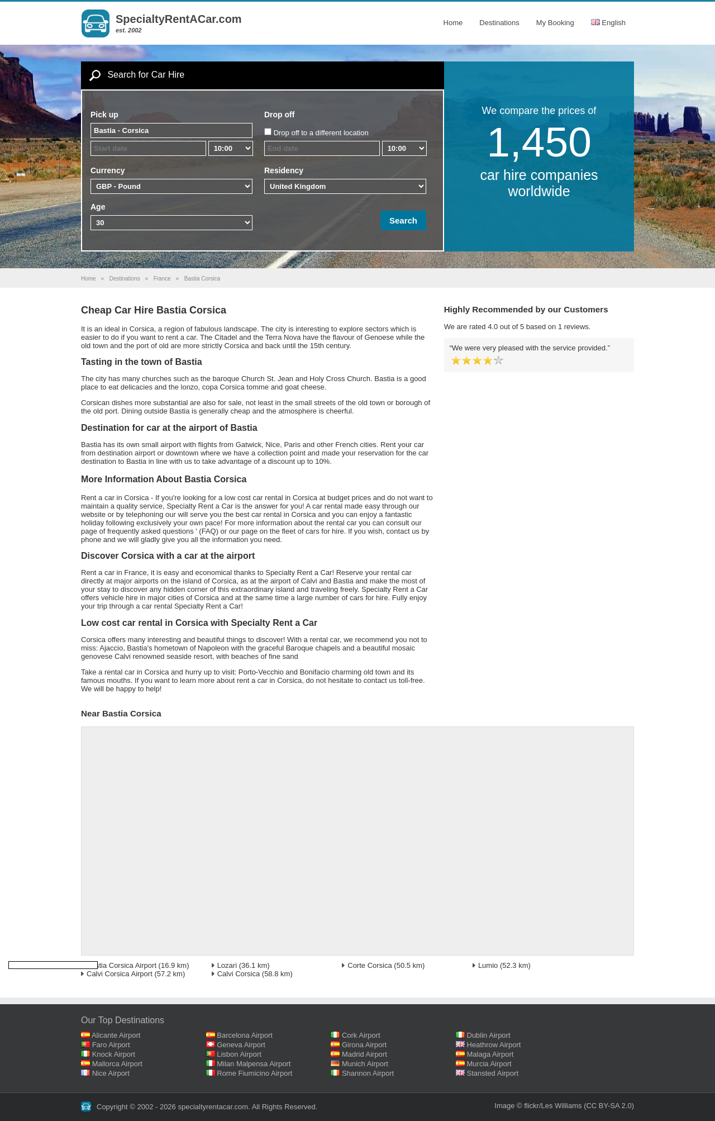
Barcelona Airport (245, 1035)
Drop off (279, 114)
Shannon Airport (368, 1073)
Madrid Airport (364, 1054)
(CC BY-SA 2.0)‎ (609, 1105)
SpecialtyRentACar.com (179, 19)
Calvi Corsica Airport (119, 974)
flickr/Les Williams (552, 1105)
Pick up (104, 114)
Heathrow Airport (494, 1045)
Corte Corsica (369, 965)
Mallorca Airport (117, 1064)
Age (97, 206)
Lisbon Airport (239, 1054)
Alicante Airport (116, 1035)
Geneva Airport (241, 1045)
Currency (107, 170)
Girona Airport (364, 1045)
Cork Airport (361, 1035)
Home (453, 22)
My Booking (555, 22)
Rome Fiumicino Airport (254, 1073)
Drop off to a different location (321, 133)
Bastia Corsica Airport (121, 965)
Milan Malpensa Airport (253, 1064)
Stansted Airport (493, 1073)
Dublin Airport (489, 1035)
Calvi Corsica (238, 974)
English (608, 22)
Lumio (488, 965)
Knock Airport (113, 1054)
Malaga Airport (490, 1054)
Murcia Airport (489, 1064)
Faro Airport (111, 1045)
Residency (283, 170)
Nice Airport (111, 1073)
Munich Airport (365, 1064)
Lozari (227, 965)
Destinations (499, 22)
